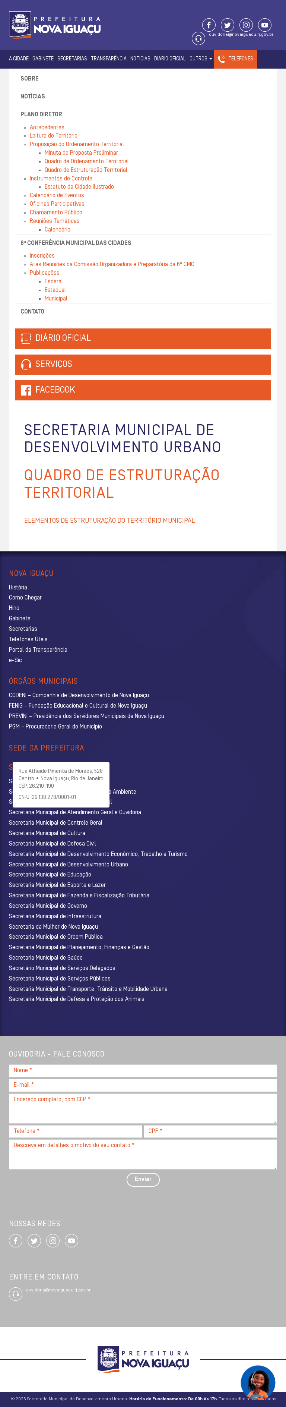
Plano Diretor (41, 115)
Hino (14, 608)
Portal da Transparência (38, 650)
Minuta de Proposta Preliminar (81, 153)
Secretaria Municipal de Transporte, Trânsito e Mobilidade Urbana (88, 989)
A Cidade (19, 59)
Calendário (57, 230)
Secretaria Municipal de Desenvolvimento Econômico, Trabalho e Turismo (98, 854)
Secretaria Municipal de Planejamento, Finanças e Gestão (79, 948)
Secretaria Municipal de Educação (50, 875)
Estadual (55, 290)
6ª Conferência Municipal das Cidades (75, 243)
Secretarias (72, 59)
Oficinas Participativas (57, 204)
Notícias (140, 59)
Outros (201, 59)
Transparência (109, 59)
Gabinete (43, 59)
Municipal (56, 299)
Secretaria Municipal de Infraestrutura (55, 917)
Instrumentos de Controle (61, 179)
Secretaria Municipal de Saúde (46, 958)
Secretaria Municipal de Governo (48, 906)
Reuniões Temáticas (55, 221)
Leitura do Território (53, 136)
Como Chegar (25, 598)
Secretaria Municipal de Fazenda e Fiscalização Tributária (79, 896)
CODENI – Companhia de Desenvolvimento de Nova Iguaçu (79, 696)
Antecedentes (47, 128)
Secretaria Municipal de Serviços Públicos (60, 979)
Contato (32, 312)
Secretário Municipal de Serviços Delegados (62, 969)
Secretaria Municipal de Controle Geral (55, 823)
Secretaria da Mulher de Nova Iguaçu (53, 927)
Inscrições (42, 256)
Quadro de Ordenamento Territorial (87, 162)
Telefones (240, 59)
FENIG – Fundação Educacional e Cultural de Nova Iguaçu (78, 706)
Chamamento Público (56, 213)
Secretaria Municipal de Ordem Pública (56, 937)
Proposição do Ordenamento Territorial (77, 145)
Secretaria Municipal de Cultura (47, 834)
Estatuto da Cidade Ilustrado (79, 187)
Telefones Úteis (28, 640)
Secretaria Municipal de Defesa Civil (52, 844)
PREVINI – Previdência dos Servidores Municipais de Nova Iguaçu (86, 717)
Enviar (143, 1180)
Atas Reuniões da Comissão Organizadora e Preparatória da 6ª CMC (112, 265)
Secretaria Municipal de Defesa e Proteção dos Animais (76, 999)
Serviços (46, 364)
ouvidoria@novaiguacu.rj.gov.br (241, 34)
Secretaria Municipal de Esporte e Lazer (57, 885)
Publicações (45, 273)
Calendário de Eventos (57, 196)
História (18, 588)
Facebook (55, 390)
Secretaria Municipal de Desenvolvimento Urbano (68, 865)
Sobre (29, 79)
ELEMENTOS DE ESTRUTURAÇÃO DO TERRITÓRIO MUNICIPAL (109, 521)
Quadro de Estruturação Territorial (86, 170)
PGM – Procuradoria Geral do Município (55, 727)
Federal (54, 282)
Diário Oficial (170, 59)
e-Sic (15, 661)
